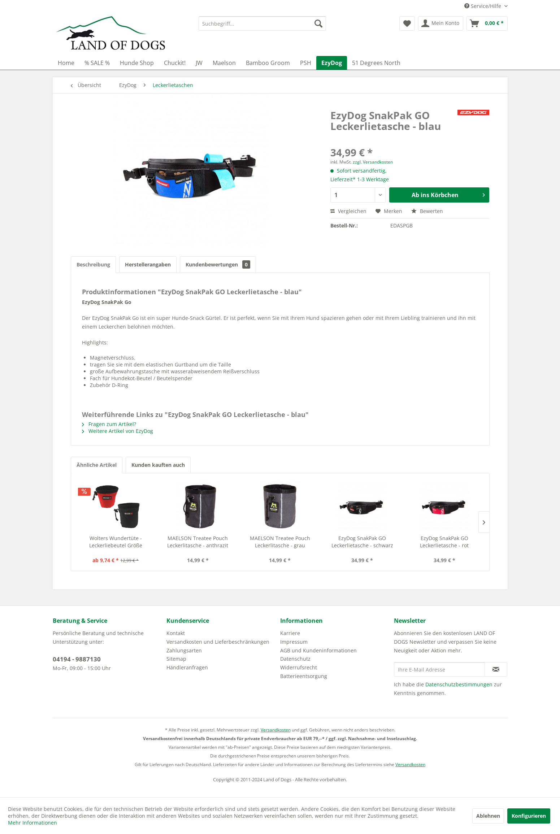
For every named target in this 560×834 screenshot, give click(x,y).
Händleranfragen (187, 667)
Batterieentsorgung (303, 676)
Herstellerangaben (148, 264)
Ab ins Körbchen (448, 194)
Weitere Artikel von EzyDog (117, 430)
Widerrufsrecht (298, 667)
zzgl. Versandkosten (373, 162)
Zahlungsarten (184, 650)
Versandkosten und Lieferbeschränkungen (217, 641)
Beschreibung (93, 264)
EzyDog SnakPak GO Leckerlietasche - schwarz (362, 542)
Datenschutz (295, 658)
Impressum (294, 641)
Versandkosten (276, 730)
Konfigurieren (529, 815)
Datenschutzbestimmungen (458, 684)
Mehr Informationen (32, 822)
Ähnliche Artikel (97, 464)
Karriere (290, 633)
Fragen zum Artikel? (109, 424)
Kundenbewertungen (218, 264)
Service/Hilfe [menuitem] (483, 6)
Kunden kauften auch (158, 464)
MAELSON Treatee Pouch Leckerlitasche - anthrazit (197, 542)
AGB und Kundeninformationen (318, 650)
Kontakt (175, 633)
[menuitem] (262, 23)
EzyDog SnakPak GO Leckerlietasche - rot (444, 542)
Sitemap (176, 658)
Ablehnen (488, 815)
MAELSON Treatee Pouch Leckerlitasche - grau (280, 542)
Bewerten (427, 211)
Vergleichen (348, 211)
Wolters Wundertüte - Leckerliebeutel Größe (115, 542)
